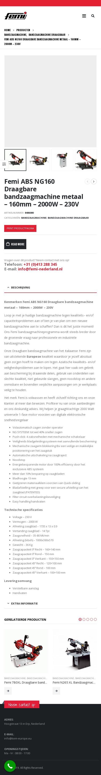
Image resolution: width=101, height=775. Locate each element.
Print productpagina (20, 228)
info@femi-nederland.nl (40, 268)
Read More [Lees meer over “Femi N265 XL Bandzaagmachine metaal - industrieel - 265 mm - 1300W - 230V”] (56, 691)
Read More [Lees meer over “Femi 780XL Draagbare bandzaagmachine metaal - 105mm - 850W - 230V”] (8, 691)
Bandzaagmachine (34, 217)
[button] (80, 619)
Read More (17, 244)
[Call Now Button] (10, 766)
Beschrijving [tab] (20, 287)
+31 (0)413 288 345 (40, 264)
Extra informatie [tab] (24, 603)
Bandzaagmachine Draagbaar (68, 217)
